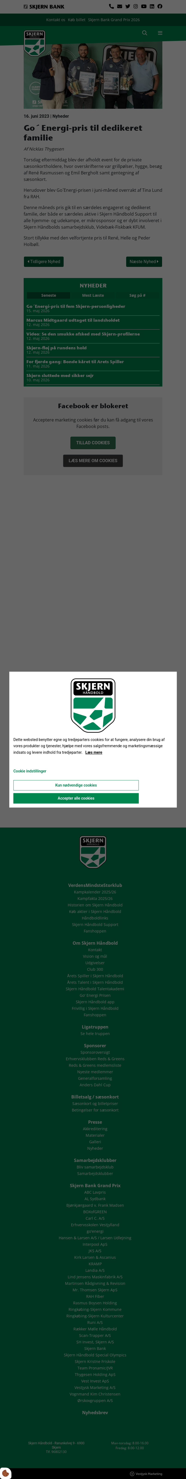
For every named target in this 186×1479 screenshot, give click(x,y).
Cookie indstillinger (29, 771)
